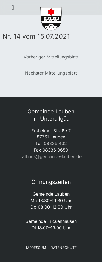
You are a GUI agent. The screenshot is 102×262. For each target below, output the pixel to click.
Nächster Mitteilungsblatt (51, 73)
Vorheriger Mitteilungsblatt (51, 57)
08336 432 (55, 143)
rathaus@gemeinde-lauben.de (51, 156)
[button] (12, 7)
